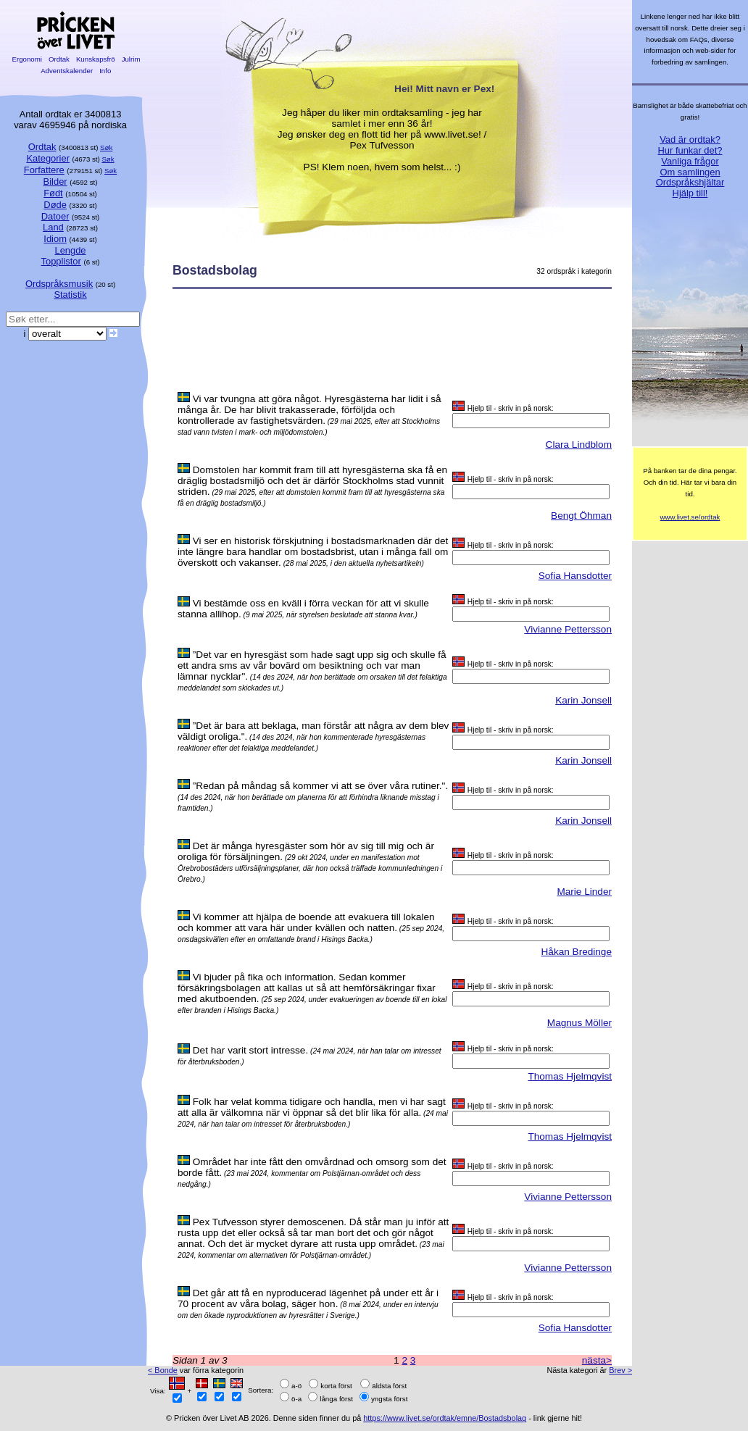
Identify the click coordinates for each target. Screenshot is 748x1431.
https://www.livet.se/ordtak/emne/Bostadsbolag (444, 1418)
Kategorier (48, 158)
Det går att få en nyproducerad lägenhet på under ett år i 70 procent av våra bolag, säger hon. (308, 1298)
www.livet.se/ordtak (690, 517)
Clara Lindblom (579, 444)
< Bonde (163, 1370)
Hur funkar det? (690, 150)
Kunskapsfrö (95, 59)
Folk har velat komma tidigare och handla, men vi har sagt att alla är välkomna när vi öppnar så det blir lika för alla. (312, 1107)
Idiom (55, 238)
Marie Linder (584, 891)
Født (53, 193)
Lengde (70, 250)
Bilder (55, 181)
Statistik (70, 294)
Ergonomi (27, 59)
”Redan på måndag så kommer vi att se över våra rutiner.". (320, 785)
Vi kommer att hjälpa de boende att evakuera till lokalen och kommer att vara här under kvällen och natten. (306, 922)
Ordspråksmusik (59, 283)
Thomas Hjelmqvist (570, 1076)
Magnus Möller (579, 1022)
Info (105, 71)
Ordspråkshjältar (690, 182)
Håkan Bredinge (576, 951)
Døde (55, 204)
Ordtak (58, 59)
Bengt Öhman (581, 515)
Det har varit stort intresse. (250, 1050)
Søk (106, 147)
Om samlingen (690, 172)
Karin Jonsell (583, 700)
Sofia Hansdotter (575, 575)
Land (53, 227)
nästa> (597, 1360)
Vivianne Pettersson (568, 629)
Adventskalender (67, 71)
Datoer (55, 216)
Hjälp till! (690, 193)
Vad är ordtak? (690, 139)
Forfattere (44, 169)
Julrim (131, 59)
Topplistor (61, 261)
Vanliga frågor (689, 161)
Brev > (620, 1370)
